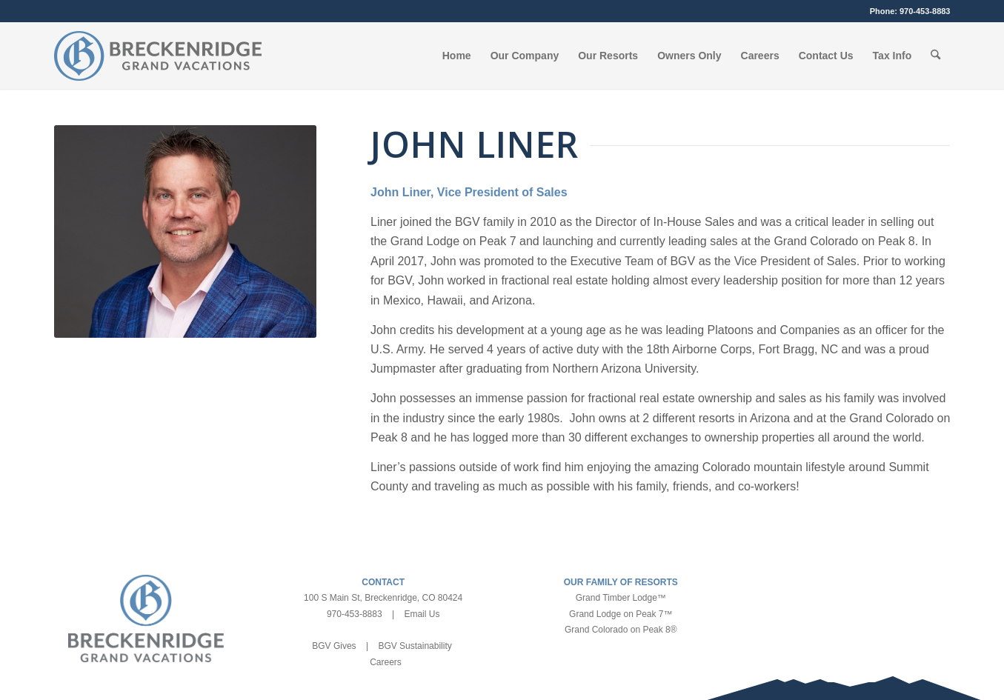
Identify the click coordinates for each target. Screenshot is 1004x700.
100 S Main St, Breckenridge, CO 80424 (383, 598)
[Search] (935, 55)
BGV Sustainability (414, 646)
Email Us (421, 614)
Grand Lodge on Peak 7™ (620, 614)
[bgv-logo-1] (158, 55)
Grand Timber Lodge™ (621, 598)
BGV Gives (334, 646)
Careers (386, 662)
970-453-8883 (925, 11)
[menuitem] (457, 55)
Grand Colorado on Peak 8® (621, 629)
